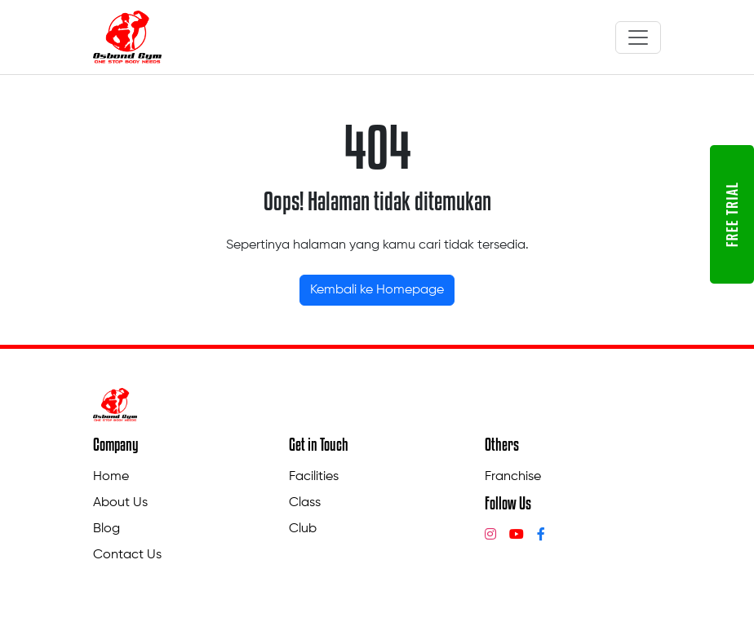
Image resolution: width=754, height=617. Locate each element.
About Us (120, 502)
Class (305, 502)
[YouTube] (516, 535)
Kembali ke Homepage (377, 290)
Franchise (513, 476)
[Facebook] (541, 535)
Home (111, 476)
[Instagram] (490, 535)
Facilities (314, 476)
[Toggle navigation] (638, 37)
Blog (106, 528)
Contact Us (127, 555)
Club (303, 528)
